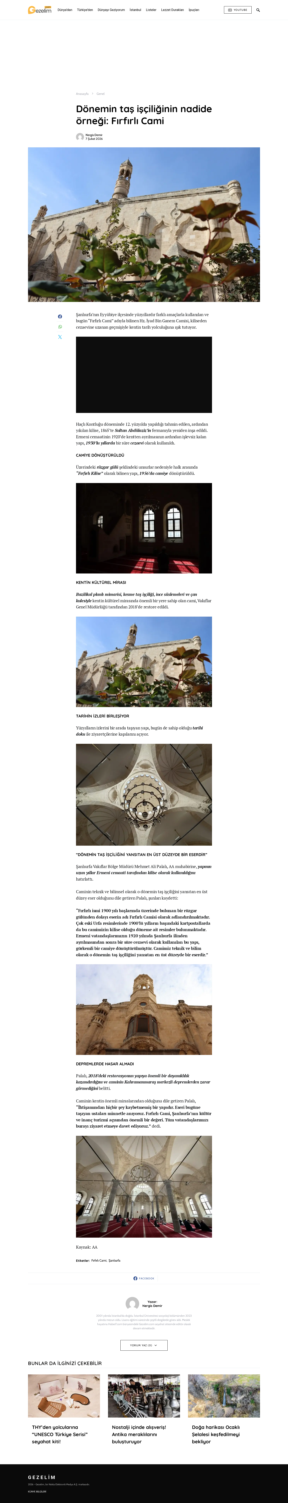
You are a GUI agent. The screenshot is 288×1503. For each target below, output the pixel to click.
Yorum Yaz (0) (141, 1345)
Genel (101, 94)
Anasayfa (82, 94)
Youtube (237, 10)
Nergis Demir (94, 135)
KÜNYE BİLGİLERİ (37, 1491)
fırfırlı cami (98, 1260)
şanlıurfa (114, 1260)
